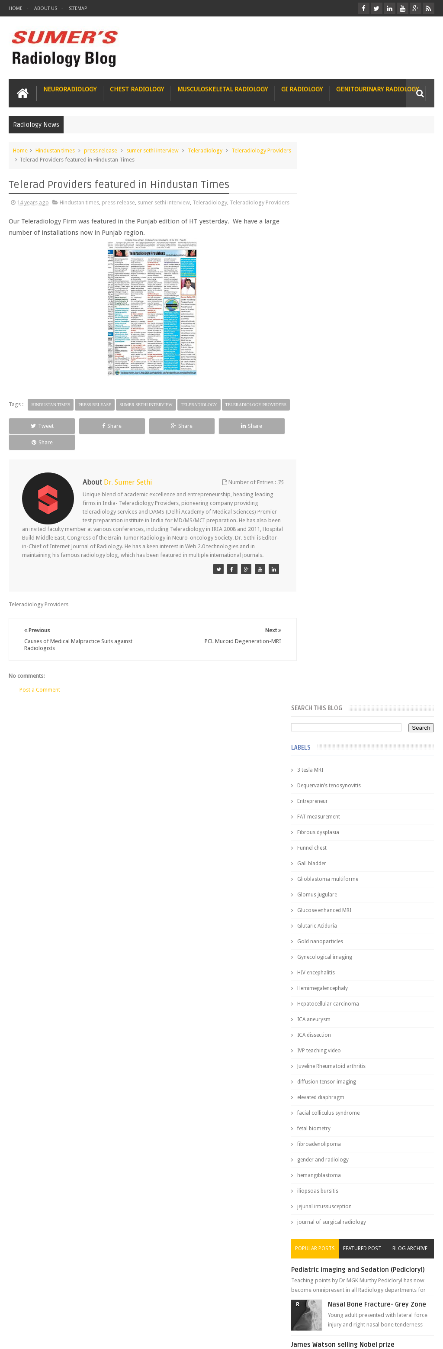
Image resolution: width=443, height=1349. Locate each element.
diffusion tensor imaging (342, 520)
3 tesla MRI (326, 208)
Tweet (35, 443)
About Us (45, 8)
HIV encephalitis (331, 411)
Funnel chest (327, 286)
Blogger (423, 1335)
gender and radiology (338, 598)
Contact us (412, 1309)
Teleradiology (205, 150)
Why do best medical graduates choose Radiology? (375, 1026)
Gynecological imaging (340, 395)
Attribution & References (137, 1309)
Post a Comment (39, 699)
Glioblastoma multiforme (343, 317)
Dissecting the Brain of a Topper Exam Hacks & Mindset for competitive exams (364, 1258)
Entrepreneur (328, 239)
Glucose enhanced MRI (340, 349)
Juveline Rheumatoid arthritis (347, 504)
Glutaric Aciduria (333, 364)
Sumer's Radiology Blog (94, 1335)
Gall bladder (327, 302)
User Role (29, 1309)
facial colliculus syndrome (344, 551)
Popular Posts (328, 687)
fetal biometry (329, 567)
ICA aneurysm (329, 458)
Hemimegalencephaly (338, 427)
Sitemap (78, 8)
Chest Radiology (137, 88)
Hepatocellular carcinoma (344, 442)
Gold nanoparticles (336, 380)
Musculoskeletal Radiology (222, 88)
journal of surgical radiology (347, 660)
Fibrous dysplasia (334, 271)
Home (15, 8)
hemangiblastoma (334, 614)
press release (100, 150)
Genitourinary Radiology (377, 88)
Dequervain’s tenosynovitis (344, 224)
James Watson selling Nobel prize (358, 796)
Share (92, 443)
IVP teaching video (334, 489)
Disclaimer (74, 1309)
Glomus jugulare (333, 333)
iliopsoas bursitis (333, 629)
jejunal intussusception (340, 645)
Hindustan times (55, 150)
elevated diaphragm (336, 536)
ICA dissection (330, 473)
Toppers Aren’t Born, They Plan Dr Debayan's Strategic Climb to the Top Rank (362, 1235)
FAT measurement (334, 255)
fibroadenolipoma (334, 582)
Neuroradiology (69, 88)
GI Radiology (302, 88)
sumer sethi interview (152, 150)
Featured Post (370, 687)
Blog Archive (412, 687)
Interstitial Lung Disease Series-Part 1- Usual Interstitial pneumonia (381, 884)
